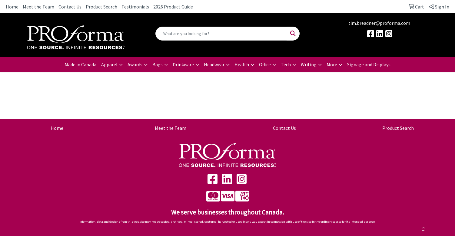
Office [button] (265, 64)
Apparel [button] (109, 64)
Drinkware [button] (183, 64)
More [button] (332, 64)
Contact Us (69, 7)
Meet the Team (38, 7)
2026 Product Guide (173, 7)
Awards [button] (135, 64)
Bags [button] (157, 64)
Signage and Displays (368, 64)
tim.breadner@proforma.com (379, 23)
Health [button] (241, 64)
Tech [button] (286, 64)
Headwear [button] (214, 64)
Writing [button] (309, 64)
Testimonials (135, 7)
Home (12, 7)
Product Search (101, 7)
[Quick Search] (221, 34)
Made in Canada (80, 64)
